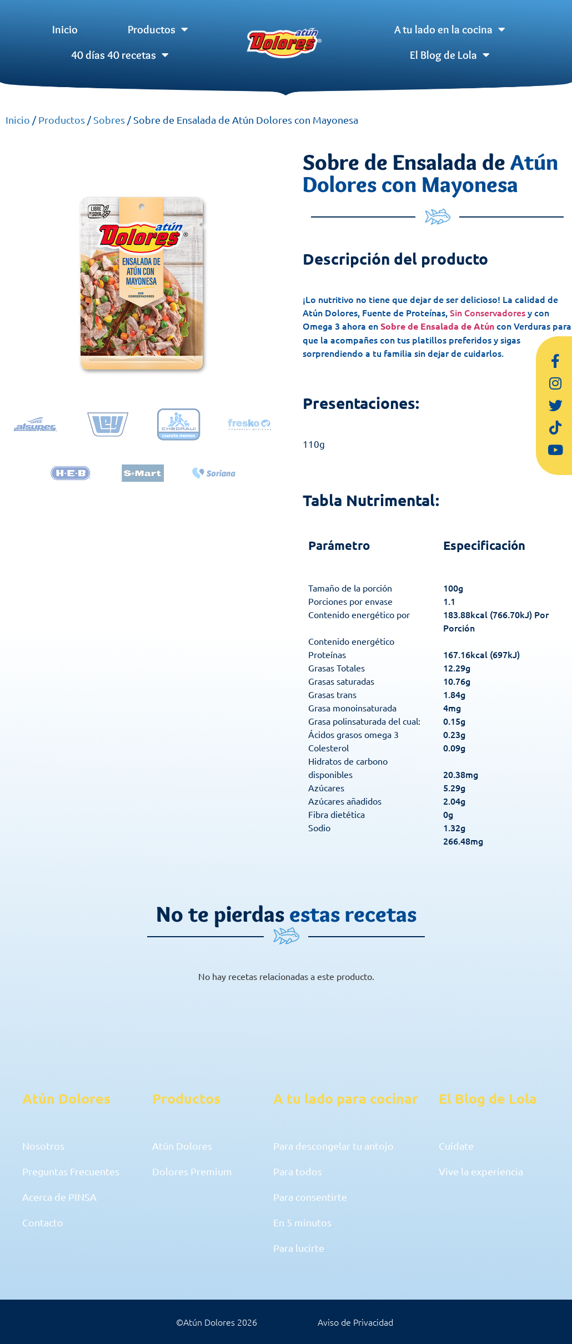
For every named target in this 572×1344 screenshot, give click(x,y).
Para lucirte (298, 1248)
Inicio (65, 29)
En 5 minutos (302, 1222)
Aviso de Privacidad (355, 1321)
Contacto (42, 1222)
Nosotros (43, 1145)
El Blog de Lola (450, 55)
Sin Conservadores (487, 312)
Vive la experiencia (481, 1171)
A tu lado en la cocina (449, 29)
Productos (158, 29)
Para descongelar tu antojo (333, 1145)
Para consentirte (310, 1196)
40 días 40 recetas (120, 55)
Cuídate (456, 1145)
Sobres (109, 119)
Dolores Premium (192, 1171)
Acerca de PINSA (59, 1196)
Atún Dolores (182, 1145)
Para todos (297, 1171)
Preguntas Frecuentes (70, 1171)
